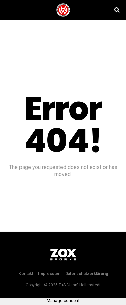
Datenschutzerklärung (86, 273)
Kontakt (25, 273)
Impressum (49, 273)
